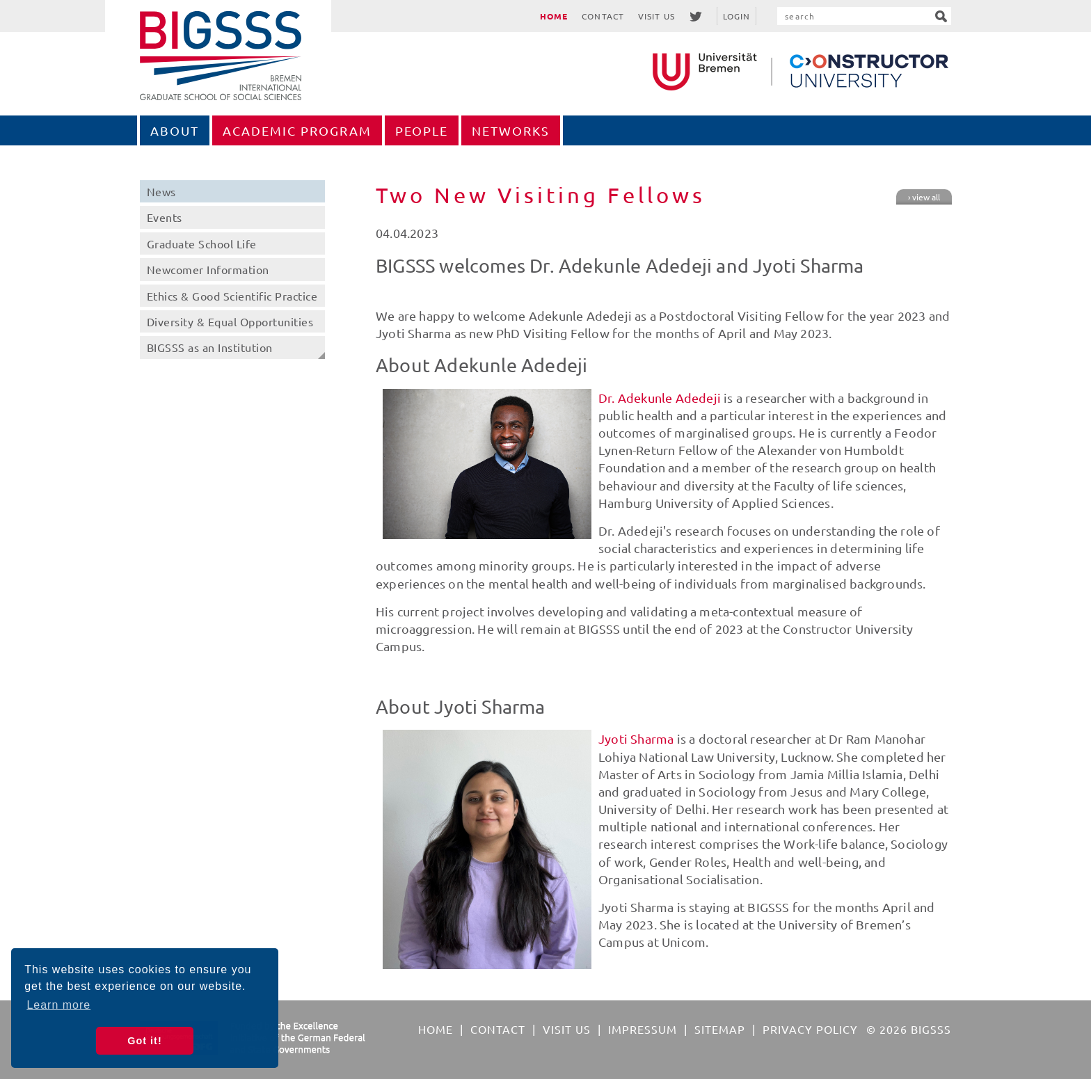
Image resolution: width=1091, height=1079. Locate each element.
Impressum (642, 1029)
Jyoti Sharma (636, 738)
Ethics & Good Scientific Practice (232, 296)
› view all (924, 196)
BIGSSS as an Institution (210, 347)
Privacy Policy (810, 1029)
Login (737, 16)
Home (554, 16)
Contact (603, 16)
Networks (511, 130)
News (161, 191)
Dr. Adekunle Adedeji (661, 397)
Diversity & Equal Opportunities (230, 321)
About (174, 130)
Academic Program (297, 130)
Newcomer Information (208, 269)
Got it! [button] (144, 1040)
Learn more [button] (58, 1005)
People (421, 130)
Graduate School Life (202, 243)
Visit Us (656, 16)
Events (164, 217)
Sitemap (719, 1029)
